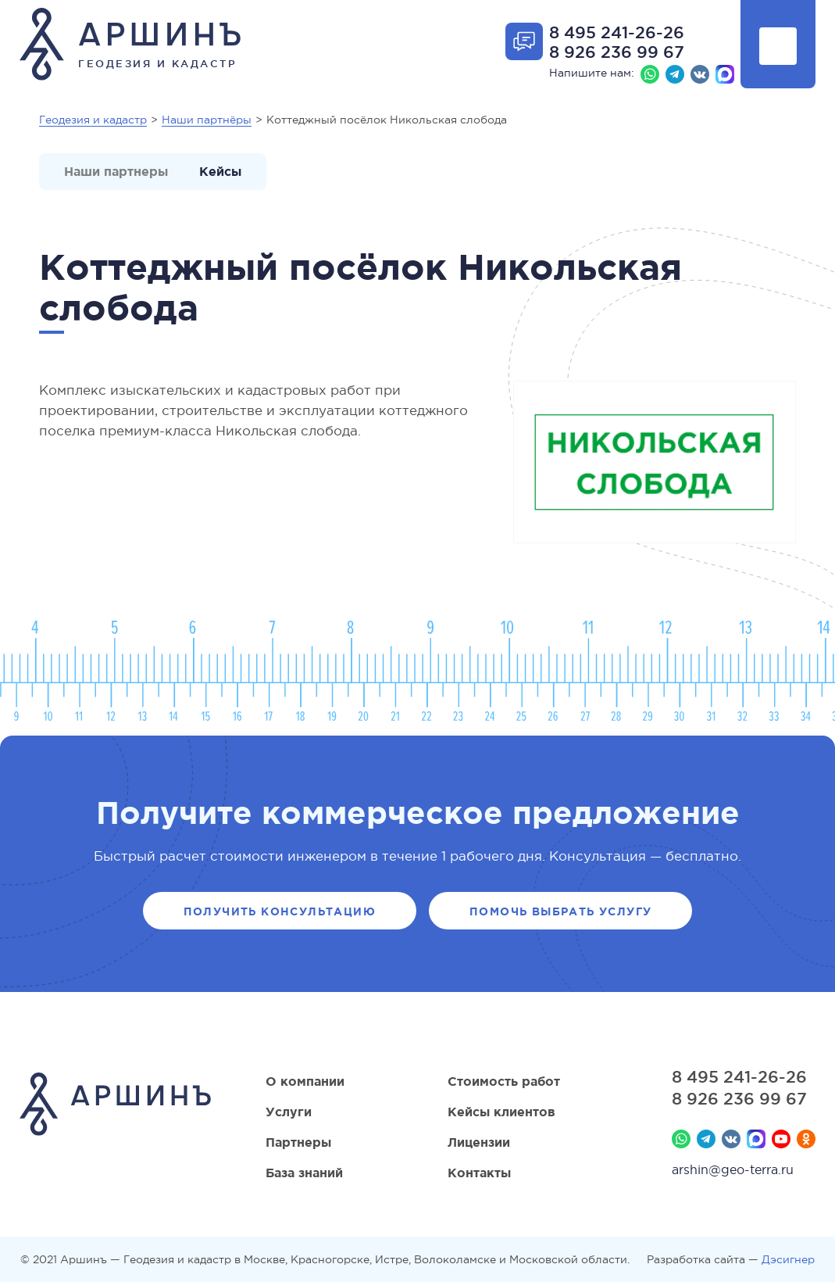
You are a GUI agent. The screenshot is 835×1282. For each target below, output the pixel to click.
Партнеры (298, 1142)
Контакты (479, 1173)
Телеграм (675, 74)
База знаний (304, 1173)
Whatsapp (650, 74)
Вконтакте (699, 74)
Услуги (289, 1112)
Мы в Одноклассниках (806, 1139)
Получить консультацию (280, 911)
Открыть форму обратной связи (524, 41)
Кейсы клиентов (501, 1112)
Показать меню (778, 46)
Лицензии (479, 1142)
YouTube (781, 1139)
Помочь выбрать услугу (560, 911)
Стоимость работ (504, 1081)
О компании (305, 1081)
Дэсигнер (788, 1259)
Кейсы (220, 171)
